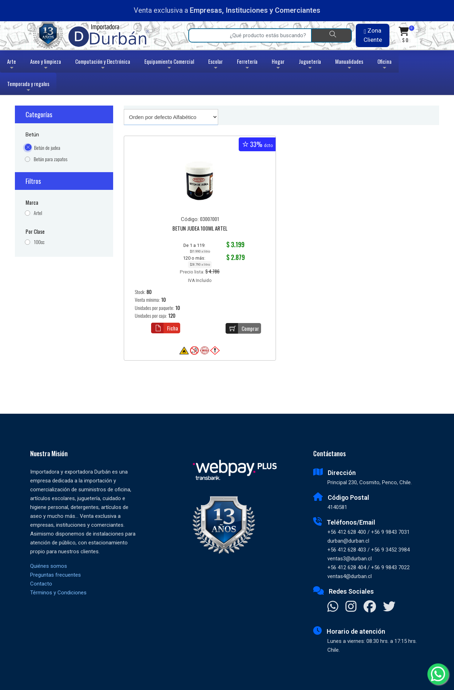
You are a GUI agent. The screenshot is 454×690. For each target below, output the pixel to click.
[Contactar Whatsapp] (332, 607)
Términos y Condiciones (58, 592)
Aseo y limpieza (45, 65)
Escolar (215, 65)
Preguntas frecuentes (55, 575)
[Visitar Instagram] (350, 607)
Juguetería (310, 65)
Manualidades (349, 65)
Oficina (384, 65)
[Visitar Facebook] (370, 607)
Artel (38, 213)
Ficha (164, 328)
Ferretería (247, 65)
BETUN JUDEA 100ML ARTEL (199, 229)
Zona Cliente (373, 35)
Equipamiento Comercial (169, 65)
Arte (12, 65)
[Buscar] (331, 35)
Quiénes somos (48, 566)
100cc (39, 242)
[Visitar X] (389, 607)
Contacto (41, 584)
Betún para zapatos (50, 159)
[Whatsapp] (438, 674)
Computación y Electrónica (102, 65)
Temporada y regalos (28, 87)
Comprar (242, 328)
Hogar (278, 65)
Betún (32, 134)
